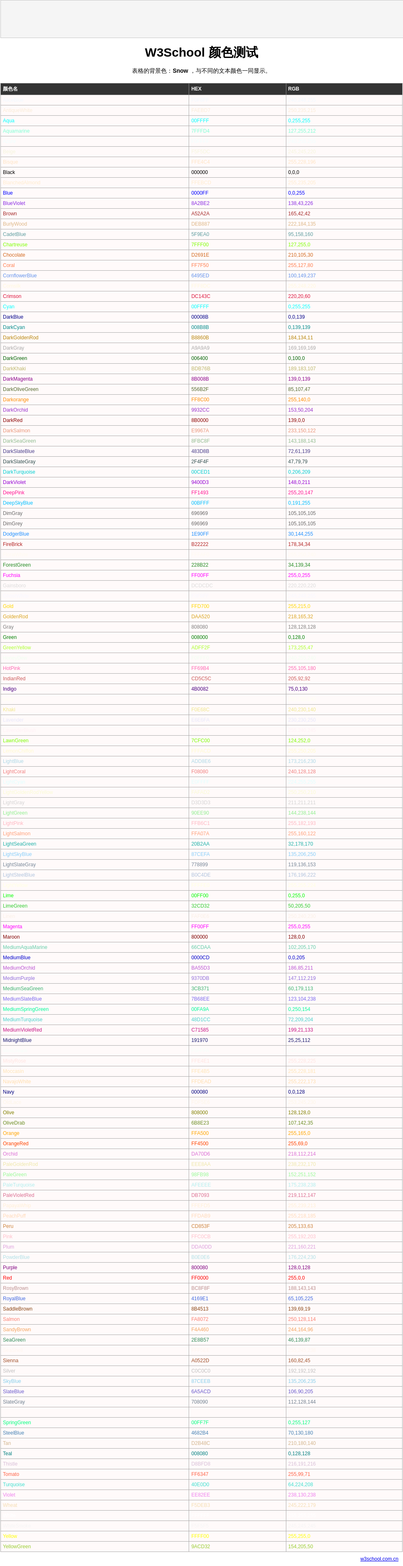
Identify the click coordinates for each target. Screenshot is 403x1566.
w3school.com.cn (379, 1559)
